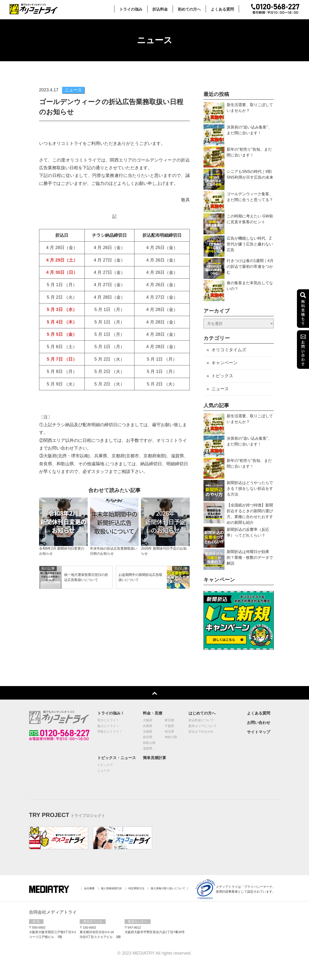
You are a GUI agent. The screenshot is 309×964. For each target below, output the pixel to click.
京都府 (147, 732)
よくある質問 (258, 713)
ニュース (220, 388)
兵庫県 (147, 726)
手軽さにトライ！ (109, 732)
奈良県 (147, 737)
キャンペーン (224, 362)
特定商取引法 (136, 888)
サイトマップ (258, 732)
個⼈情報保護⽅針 (111, 888)
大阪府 (147, 720)
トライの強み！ (110, 713)
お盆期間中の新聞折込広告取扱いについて (140, 577)
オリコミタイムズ (228, 349)
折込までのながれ (201, 732)
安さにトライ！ (108, 720)
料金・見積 (152, 713)
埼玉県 (169, 732)
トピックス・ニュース (116, 758)
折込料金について (201, 720)
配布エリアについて (203, 726)
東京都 (169, 720)
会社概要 (89, 888)
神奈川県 (171, 737)
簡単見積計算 (154, 758)
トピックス (222, 375)
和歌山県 (149, 743)
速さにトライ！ (108, 726)
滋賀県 (147, 748)
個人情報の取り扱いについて (168, 888)
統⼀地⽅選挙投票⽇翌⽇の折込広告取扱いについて (86, 577)
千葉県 (169, 726)
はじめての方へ (202, 713)
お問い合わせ (258, 723)
